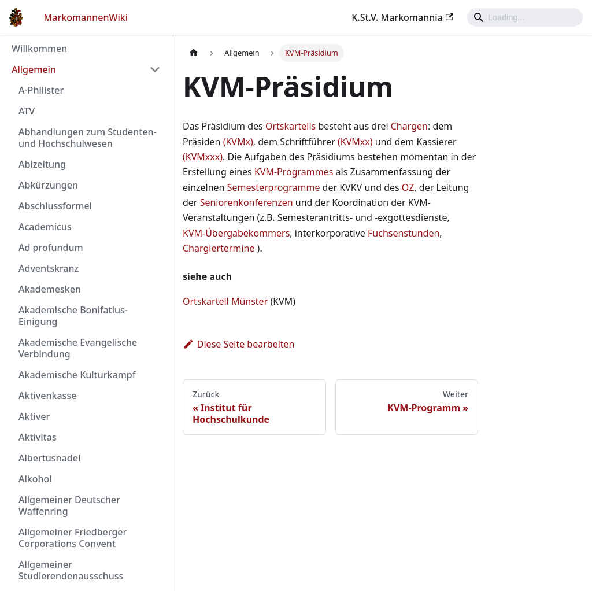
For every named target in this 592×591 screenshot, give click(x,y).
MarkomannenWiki (86, 17)
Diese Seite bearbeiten (239, 344)
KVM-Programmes (294, 171)
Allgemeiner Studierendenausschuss (70, 570)
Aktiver (34, 416)
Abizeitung (42, 164)
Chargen (409, 126)
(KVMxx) (355, 141)
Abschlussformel (55, 206)
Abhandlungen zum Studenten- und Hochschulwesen (87, 137)
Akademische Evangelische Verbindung (77, 348)
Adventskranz (48, 268)
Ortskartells (290, 126)
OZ (408, 187)
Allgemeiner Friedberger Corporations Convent (72, 538)
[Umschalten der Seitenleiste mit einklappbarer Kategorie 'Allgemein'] (155, 69)
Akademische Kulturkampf (76, 374)
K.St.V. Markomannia (402, 17)
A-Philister (41, 90)
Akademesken (49, 289)
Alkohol (35, 478)
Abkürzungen (48, 185)
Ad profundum (50, 247)
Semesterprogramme (273, 187)
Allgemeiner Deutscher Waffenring (69, 505)
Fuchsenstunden (403, 233)
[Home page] (194, 53)
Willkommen (39, 48)
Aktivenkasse (47, 395)
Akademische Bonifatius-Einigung (73, 316)
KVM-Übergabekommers (236, 233)
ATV (26, 111)
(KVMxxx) (203, 156)
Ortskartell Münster (225, 301)
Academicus (45, 226)
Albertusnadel (49, 458)
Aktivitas (37, 437)
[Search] (525, 17)
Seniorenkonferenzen (246, 202)
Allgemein (34, 69)
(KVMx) (238, 141)
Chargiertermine (218, 248)
